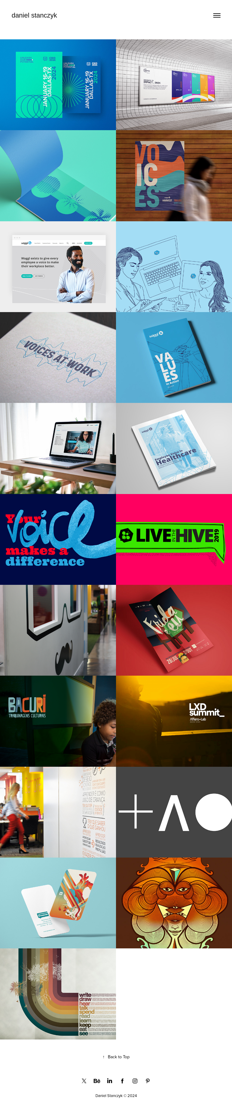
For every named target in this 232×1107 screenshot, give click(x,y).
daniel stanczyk (34, 15)
